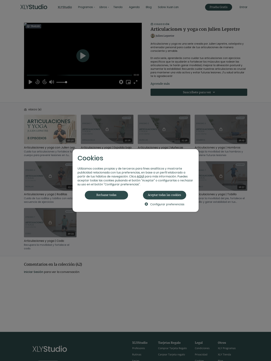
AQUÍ (140, 177)
